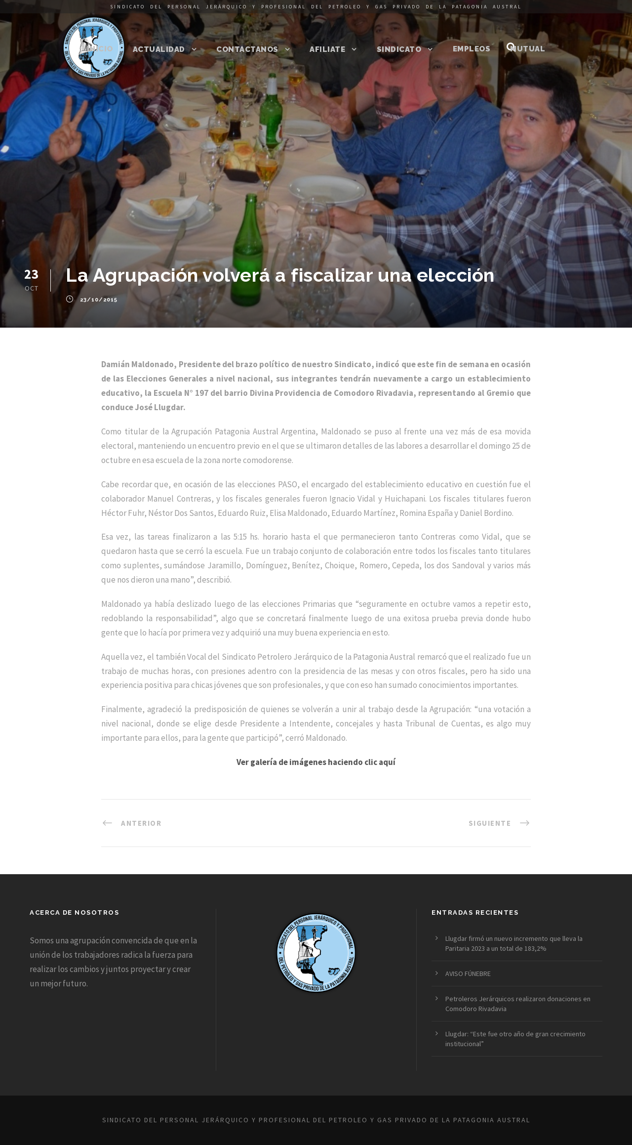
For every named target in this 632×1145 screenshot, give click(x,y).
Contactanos (247, 49)
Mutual (527, 48)
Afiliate (327, 49)
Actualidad (159, 49)
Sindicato (399, 49)
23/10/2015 (99, 300)
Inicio (100, 48)
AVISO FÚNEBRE (468, 973)
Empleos (472, 48)
